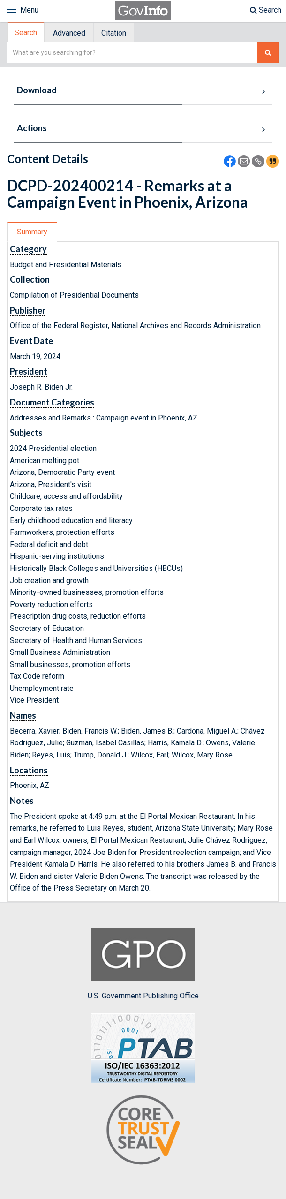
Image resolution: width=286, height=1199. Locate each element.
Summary (32, 231)
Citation (113, 33)
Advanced (69, 33)
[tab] (26, 33)
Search (265, 10)
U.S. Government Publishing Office (143, 964)
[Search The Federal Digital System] (268, 52)
